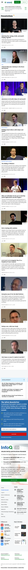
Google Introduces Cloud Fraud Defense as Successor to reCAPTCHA (12, 396)
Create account (5, 490)
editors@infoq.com (5, 559)
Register (17, 2)
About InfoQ (4, 504)
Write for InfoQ (4, 499)
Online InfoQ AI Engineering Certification (20, 504)
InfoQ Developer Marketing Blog (7, 513)
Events (2, 497)
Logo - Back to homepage (8, 2)
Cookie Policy (21, 567)
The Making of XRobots (8, 163)
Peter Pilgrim (5, 304)
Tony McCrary (5, 108)
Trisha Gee (4, 45)
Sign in (24, 2)
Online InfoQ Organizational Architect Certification (20, 497)
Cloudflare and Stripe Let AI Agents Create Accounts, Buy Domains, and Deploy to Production (12, 390)
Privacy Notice (4, 567)
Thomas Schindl (5, 142)
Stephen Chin (5, 238)
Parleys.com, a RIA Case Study (10, 326)
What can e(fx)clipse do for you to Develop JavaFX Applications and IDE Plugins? (13, 196)
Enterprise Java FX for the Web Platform (12, 294)
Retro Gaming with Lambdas (9, 228)
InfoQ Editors (4, 502)
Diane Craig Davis (6, 77)
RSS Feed (14, 15)
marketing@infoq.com (19, 559)
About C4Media (4, 507)
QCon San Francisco (22, 508)
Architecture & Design (7, 161)
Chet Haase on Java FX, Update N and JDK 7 (13, 357)
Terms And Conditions (13, 567)
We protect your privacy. (6, 437)
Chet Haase (4, 366)
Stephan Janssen (5, 335)
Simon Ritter (5, 272)
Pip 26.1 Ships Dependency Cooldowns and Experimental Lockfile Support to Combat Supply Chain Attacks (12, 384)
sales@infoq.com (18, 555)
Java (2, 33)
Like (4, 47)
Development (4, 127)
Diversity (3, 516)
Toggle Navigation (2, 2)
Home (2, 487)
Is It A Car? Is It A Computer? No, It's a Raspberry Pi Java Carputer (12, 261)
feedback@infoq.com (5, 555)
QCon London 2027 (21, 512)
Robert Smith (12, 108)
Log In (2, 492)
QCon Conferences (5, 495)
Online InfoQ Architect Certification (20, 491)
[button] (14, 434)
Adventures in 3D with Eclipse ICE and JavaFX (14, 99)
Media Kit (3, 509)
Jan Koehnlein (5, 174)
